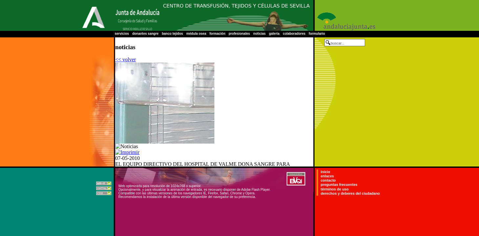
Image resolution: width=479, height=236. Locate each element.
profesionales (239, 33)
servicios (122, 33)
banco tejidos (172, 33)
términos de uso (335, 189)
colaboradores (294, 33)
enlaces (327, 176)
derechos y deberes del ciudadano (350, 193)
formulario (317, 33)
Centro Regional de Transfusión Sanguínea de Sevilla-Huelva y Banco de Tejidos (236, 15)
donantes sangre (145, 33)
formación (217, 33)
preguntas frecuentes (339, 185)
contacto (328, 180)
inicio (325, 172)
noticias (259, 33)
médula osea (196, 33)
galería (274, 33)
